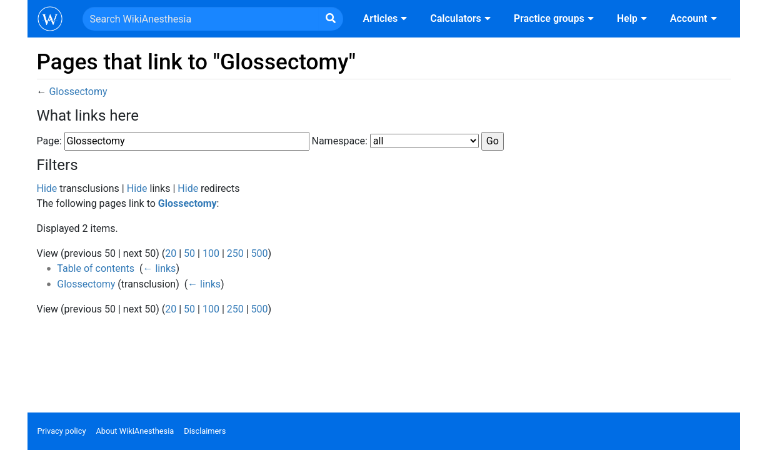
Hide (47, 188)
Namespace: (340, 141)
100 (211, 253)
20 (170, 253)
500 (259, 253)
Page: (49, 141)
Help (633, 18)
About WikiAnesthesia (135, 431)
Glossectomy (78, 92)
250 (235, 253)
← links (159, 268)
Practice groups (555, 18)
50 (189, 253)
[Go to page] (330, 19)
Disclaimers (205, 431)
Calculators (461, 18)
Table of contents (95, 268)
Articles (387, 18)
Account (695, 18)
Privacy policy (62, 431)
